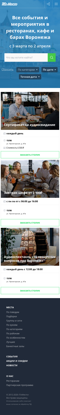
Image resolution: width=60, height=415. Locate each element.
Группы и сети (14, 320)
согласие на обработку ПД (21, 404)
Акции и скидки (17, 360)
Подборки (11, 316)
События (11, 356)
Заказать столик (30, 154)
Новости (11, 365)
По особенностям (15, 337)
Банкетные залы (15, 346)
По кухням (11, 324)
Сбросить (7, 69)
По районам (12, 333)
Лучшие (10, 341)
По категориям (14, 329)
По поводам (12, 312)
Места (10, 307)
